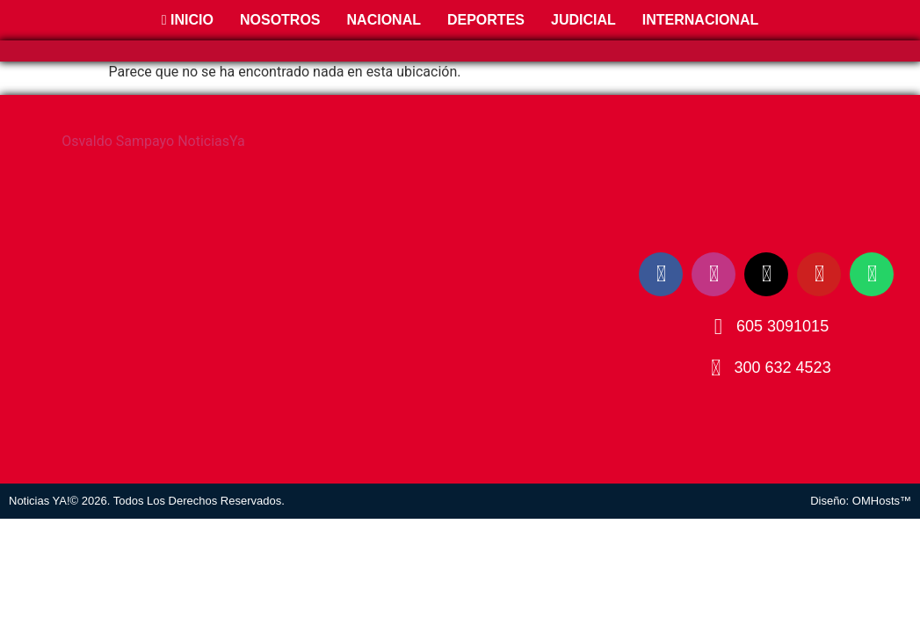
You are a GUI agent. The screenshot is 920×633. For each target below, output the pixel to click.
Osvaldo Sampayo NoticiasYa (153, 141)
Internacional (700, 19)
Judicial (583, 19)
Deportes (486, 19)
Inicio (188, 19)
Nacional (384, 19)
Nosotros (280, 19)
